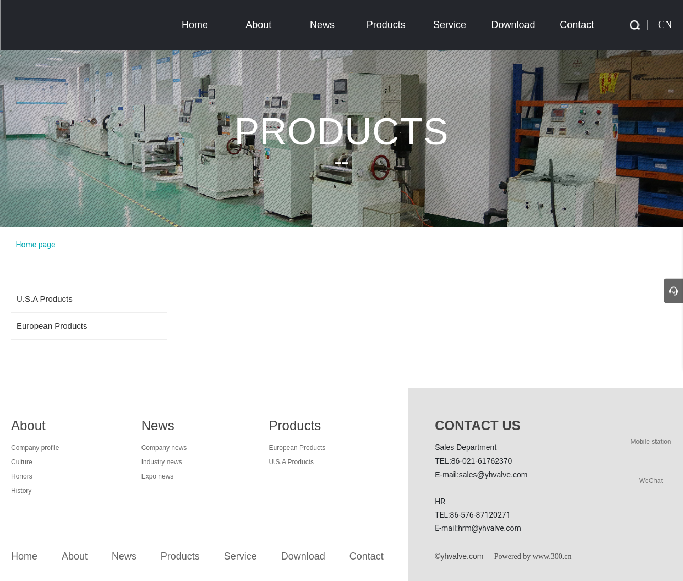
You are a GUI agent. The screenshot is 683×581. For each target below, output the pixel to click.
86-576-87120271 (480, 515)
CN (665, 24)
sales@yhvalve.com (493, 474)
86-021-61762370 (481, 461)
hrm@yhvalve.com (489, 528)
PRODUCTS (341, 130)
